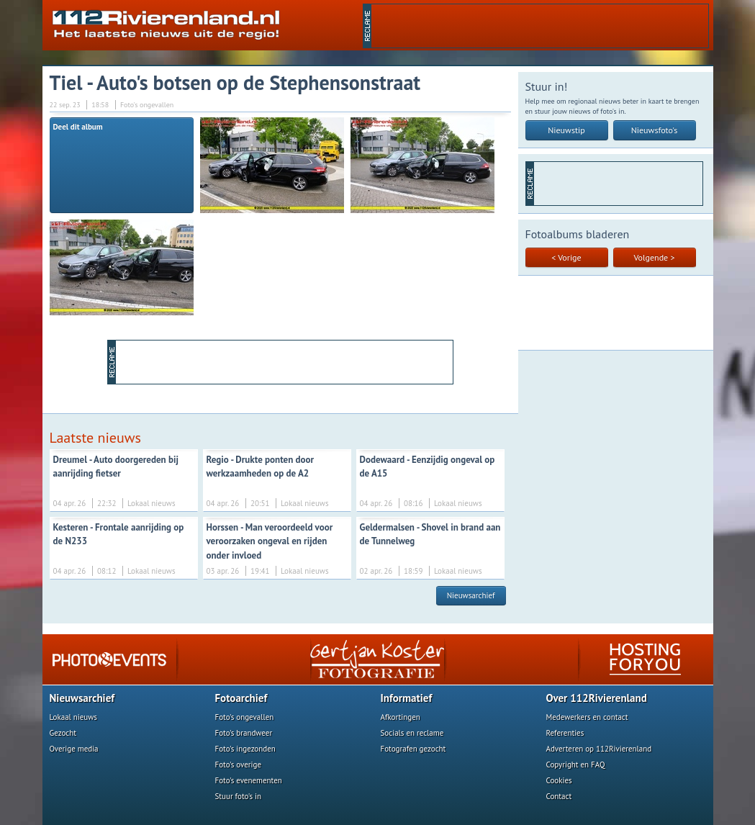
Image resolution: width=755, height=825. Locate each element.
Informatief (407, 698)
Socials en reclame (412, 733)
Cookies (559, 780)
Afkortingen (400, 717)
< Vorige (566, 257)
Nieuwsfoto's (654, 130)
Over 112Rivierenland (596, 698)
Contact (559, 796)
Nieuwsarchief (471, 595)
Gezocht (63, 733)
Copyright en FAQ (575, 764)
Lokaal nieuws (73, 717)
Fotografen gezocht (413, 749)
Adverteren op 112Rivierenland (599, 749)
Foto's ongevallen (244, 717)
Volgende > (654, 257)
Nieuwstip (566, 130)
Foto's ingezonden (245, 749)
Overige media (74, 749)
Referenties (565, 733)
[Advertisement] (539, 26)
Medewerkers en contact (587, 717)
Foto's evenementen (248, 780)
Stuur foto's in (238, 796)
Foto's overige (238, 764)
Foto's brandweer (244, 733)
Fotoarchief (241, 698)
